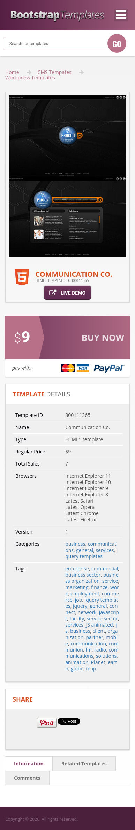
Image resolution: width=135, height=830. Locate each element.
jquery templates (91, 553)
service (110, 581)
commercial (104, 568)
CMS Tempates (55, 72)
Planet (98, 662)
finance (99, 587)
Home (12, 72)
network (87, 612)
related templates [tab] (84, 763)
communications (91, 652)
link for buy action (67, 346)
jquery (80, 606)
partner (94, 637)
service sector (102, 618)
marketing (76, 587)
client (99, 631)
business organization (91, 577)
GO (116, 43)
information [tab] (29, 763)
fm (88, 649)
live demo (67, 292)
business (75, 543)
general (84, 550)
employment (84, 593)
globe (77, 668)
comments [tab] (27, 777)
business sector (82, 574)
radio (100, 649)
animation (76, 662)
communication (88, 643)
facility (77, 618)
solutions (106, 656)
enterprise (77, 568)
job (78, 599)
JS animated (99, 624)
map (91, 668)
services (105, 550)
